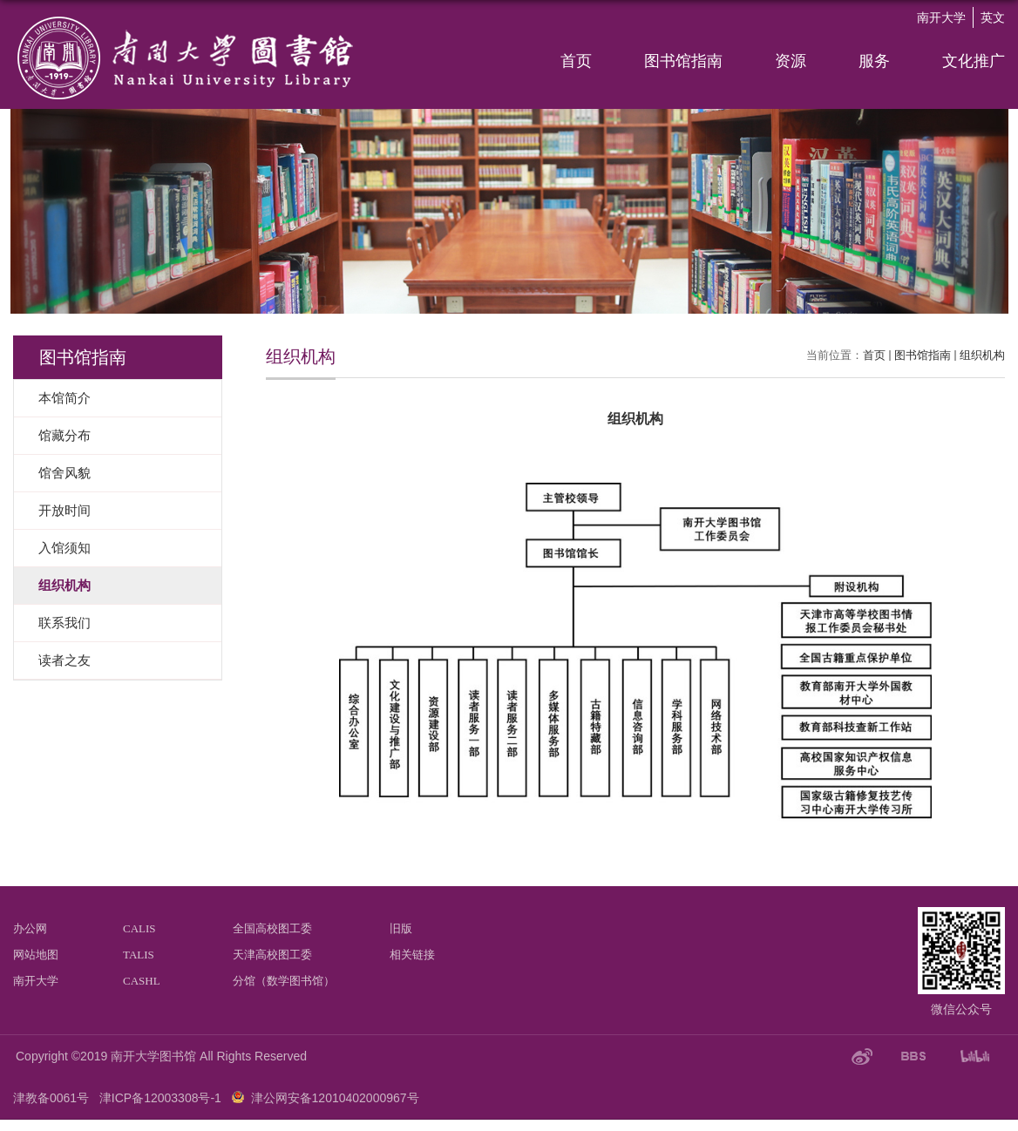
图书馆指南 (683, 61)
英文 (993, 17)
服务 (874, 61)
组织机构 (982, 355)
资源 (790, 61)
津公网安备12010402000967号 (335, 1098)
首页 (576, 61)
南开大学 (941, 17)
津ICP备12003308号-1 (160, 1098)
